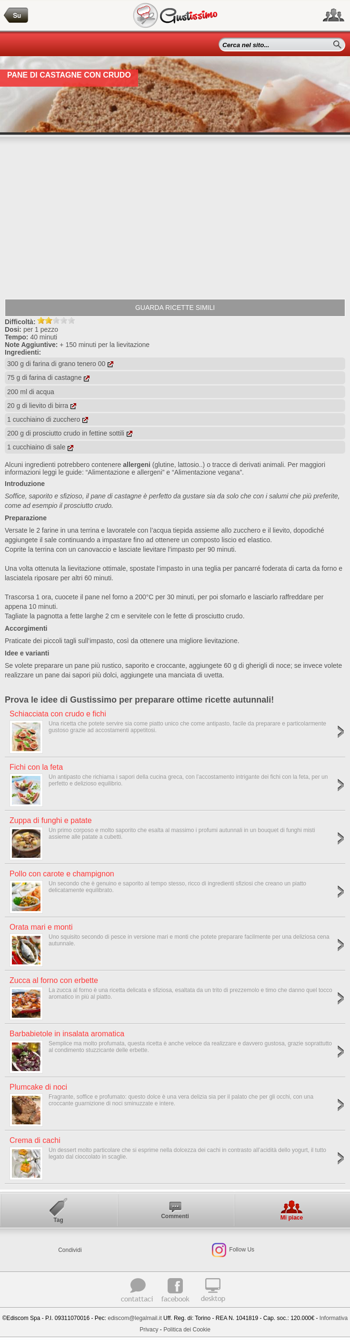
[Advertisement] (175, 218)
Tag (58, 1220)
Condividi (69, 1250)
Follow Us (241, 1249)
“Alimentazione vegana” (207, 472)
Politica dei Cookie (186, 1329)
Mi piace (291, 1217)
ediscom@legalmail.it (135, 1318)
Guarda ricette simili (175, 307)
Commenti (175, 1216)
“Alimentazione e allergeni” (125, 472)
